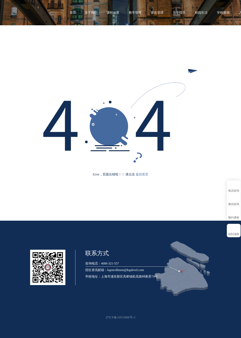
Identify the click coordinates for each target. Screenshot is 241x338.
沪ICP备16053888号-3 (120, 317)
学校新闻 (225, 12)
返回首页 (142, 174)
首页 (73, 12)
